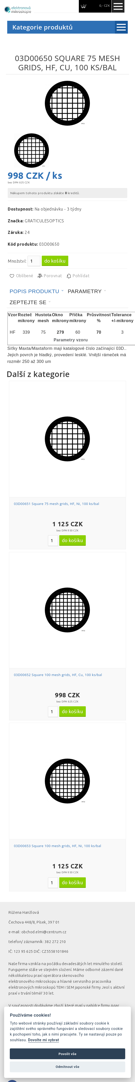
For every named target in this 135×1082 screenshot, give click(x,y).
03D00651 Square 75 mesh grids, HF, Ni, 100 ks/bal (56, 503)
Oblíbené (21, 276)
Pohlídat (77, 276)
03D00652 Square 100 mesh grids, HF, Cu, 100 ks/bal (58, 674)
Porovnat (49, 276)
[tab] (36, 291)
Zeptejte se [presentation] (28, 302)
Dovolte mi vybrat (43, 1040)
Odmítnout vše (67, 1067)
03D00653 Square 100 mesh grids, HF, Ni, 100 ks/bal (57, 845)
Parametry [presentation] (85, 291)
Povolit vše (67, 1054)
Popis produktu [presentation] (34, 291)
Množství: (17, 261)
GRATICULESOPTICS (44, 221)
